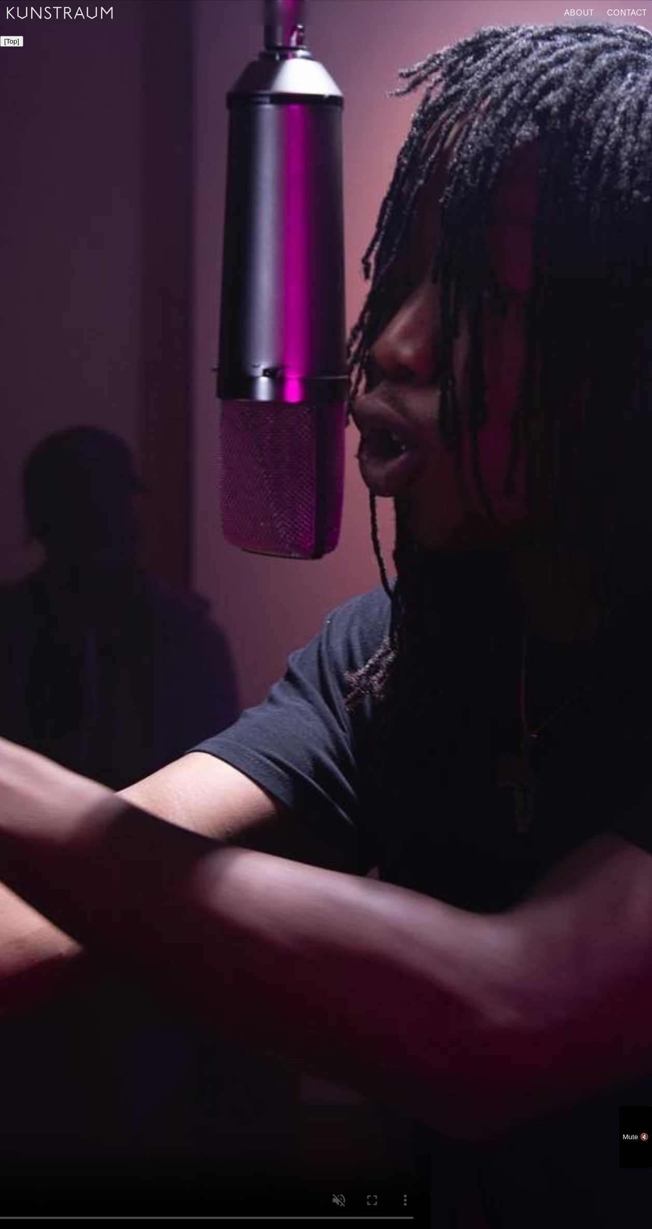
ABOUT (579, 12)
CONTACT (627, 12)
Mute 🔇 (635, 1137)
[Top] (11, 41)
